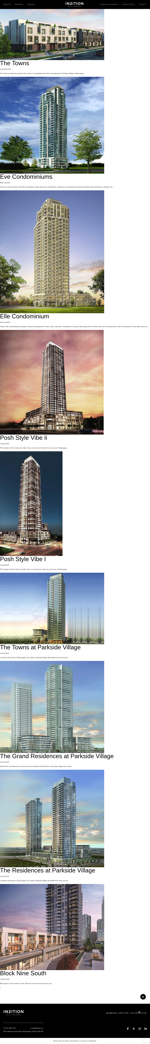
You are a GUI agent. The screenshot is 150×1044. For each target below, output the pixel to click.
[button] (143, 997)
